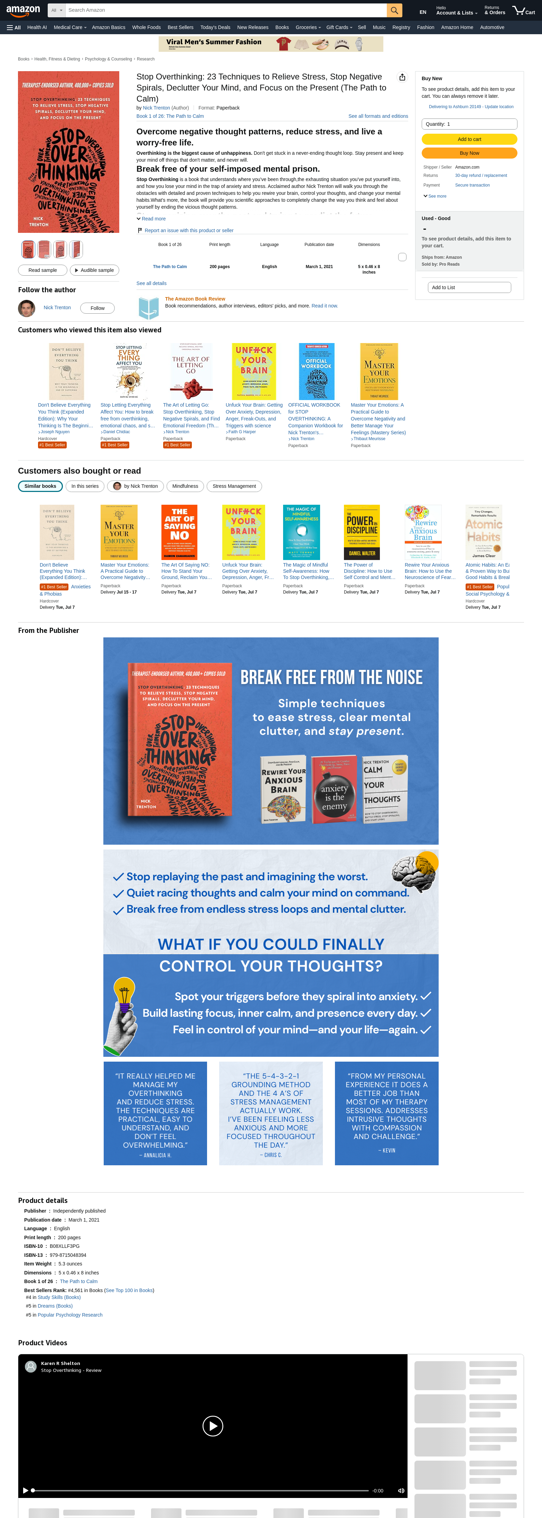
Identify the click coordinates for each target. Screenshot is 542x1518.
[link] (66, 415)
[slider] (201, 1490)
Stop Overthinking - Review (71, 1370)
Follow (97, 308)
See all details (152, 283)
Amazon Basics (108, 27)
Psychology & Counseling (108, 59)
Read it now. (324, 306)
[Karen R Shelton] (60, 1363)
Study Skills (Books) (59, 1297)
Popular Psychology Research (70, 1315)
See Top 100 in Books (129, 1290)
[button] (14, 27)
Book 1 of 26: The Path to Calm (170, 116)
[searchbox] (226, 10)
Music (379, 27)
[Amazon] (24, 10)
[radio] (40, 486)
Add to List (443, 287)
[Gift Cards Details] (351, 27)
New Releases (253, 27)
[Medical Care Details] (85, 27)
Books (282, 27)
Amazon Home (457, 27)
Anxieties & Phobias (65, 590)
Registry (401, 27)
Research (146, 59)
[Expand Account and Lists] (476, 13)
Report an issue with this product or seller (185, 230)
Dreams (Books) (55, 1306)
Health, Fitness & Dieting (57, 59)
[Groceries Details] (319, 27)
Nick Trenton (156, 108)
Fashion (425, 27)
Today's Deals (215, 27)
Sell (362, 27)
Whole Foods (146, 27)
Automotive (492, 27)
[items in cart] (523, 10)
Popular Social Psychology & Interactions (490, 591)
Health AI (37, 27)
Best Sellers (181, 27)
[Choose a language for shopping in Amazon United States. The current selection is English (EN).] (418, 10)
